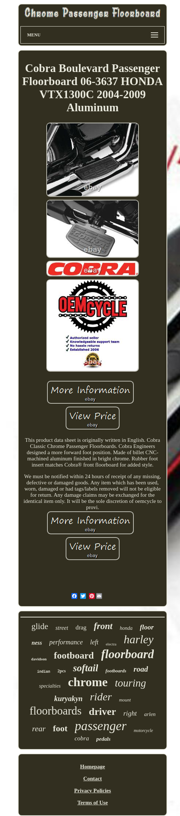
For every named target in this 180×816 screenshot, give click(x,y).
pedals (103, 739)
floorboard (127, 654)
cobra (82, 738)
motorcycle (143, 730)
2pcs (62, 670)
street (61, 628)
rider (101, 697)
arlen (150, 714)
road (141, 669)
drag (80, 627)
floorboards (56, 710)
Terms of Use (92, 802)
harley (139, 639)
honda (126, 628)
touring (130, 683)
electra (111, 644)
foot (60, 728)
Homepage (92, 766)
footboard (74, 655)
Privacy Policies (92, 790)
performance (66, 642)
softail (85, 668)
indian (43, 672)
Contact (92, 778)
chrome (87, 682)
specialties (49, 686)
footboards (115, 670)
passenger (100, 726)
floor (147, 627)
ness (37, 643)
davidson (39, 659)
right (130, 713)
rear (39, 728)
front (103, 626)
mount (125, 700)
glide (39, 626)
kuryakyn (68, 699)
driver (102, 711)
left (94, 642)
